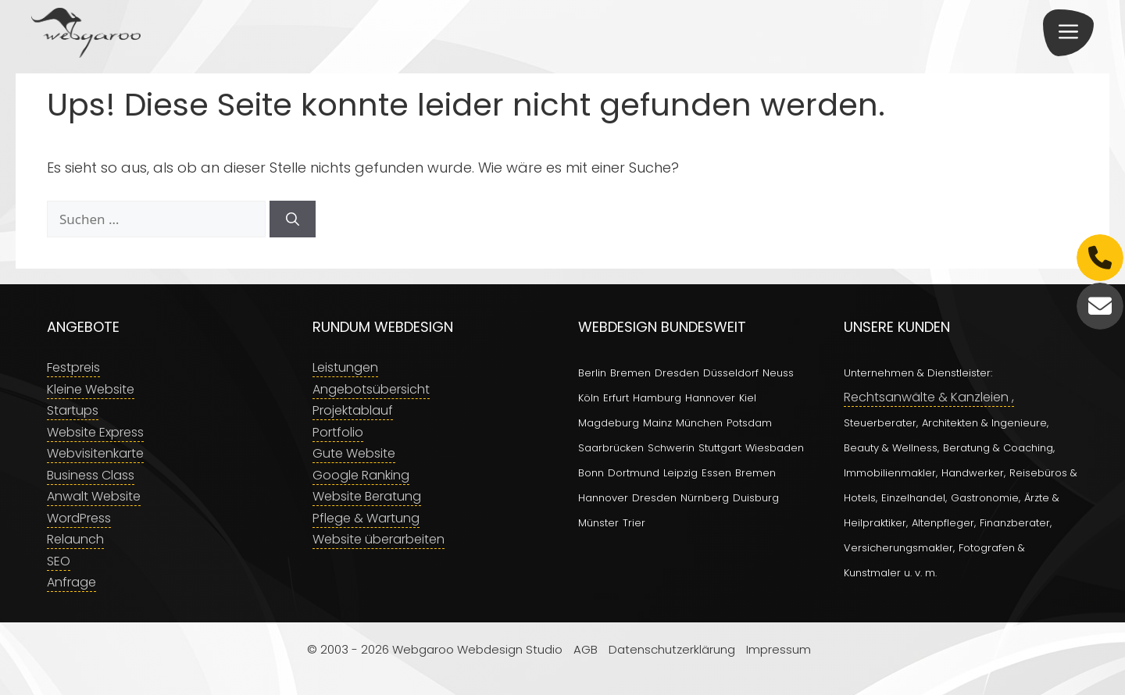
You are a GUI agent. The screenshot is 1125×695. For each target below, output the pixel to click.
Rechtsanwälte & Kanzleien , (929, 397)
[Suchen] (293, 219)
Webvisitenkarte (95, 453)
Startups (72, 410)
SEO (58, 561)
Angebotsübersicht (371, 389)
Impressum (778, 649)
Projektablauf (352, 410)
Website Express (95, 432)
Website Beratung (366, 496)
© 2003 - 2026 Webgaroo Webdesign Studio (434, 649)
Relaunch (75, 539)
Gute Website (353, 453)
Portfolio (337, 432)
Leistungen (345, 367)
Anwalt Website (94, 496)
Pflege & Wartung (366, 518)
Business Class (90, 475)
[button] (1068, 32)
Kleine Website (90, 389)
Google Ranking (360, 475)
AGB (585, 649)
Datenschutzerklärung (672, 649)
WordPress (79, 518)
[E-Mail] (1100, 306)
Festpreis (73, 367)
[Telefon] (1100, 257)
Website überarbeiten (378, 539)
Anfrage (71, 582)
